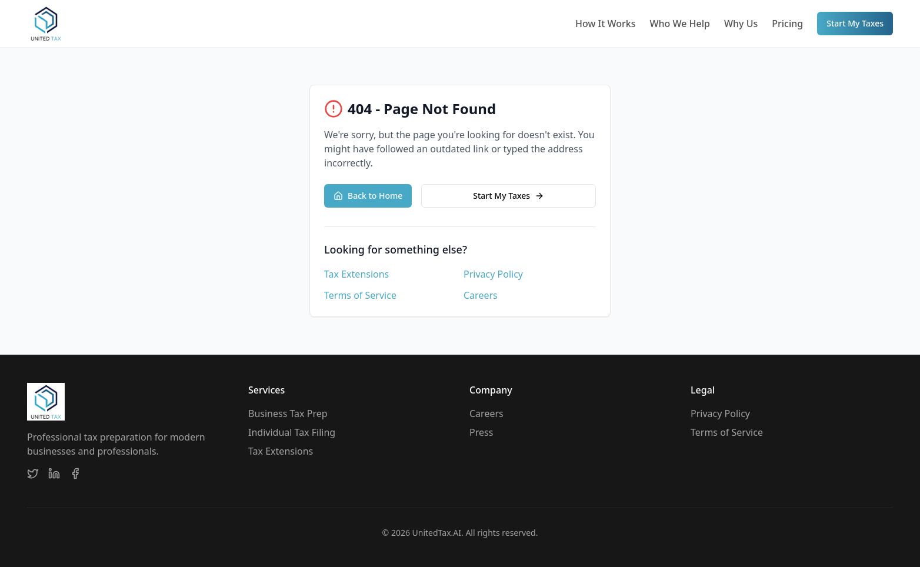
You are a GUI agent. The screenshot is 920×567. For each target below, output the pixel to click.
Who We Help (679, 23)
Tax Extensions (356, 274)
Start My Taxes (855, 23)
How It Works (605, 23)
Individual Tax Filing (291, 432)
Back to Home (368, 195)
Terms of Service (360, 295)
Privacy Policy (493, 274)
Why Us (741, 23)
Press (481, 432)
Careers (481, 295)
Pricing (787, 23)
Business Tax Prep (288, 413)
